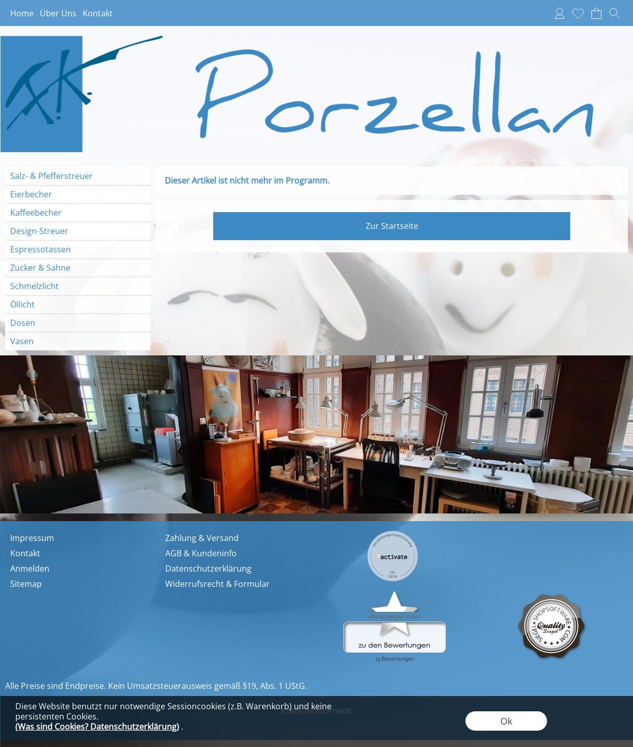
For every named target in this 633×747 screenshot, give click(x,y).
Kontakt (98, 13)
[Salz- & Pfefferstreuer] (77, 176)
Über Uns (58, 13)
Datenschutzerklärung (208, 568)
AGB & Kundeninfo (201, 553)
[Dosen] (77, 323)
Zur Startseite (392, 225)
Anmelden (29, 568)
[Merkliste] (578, 13)
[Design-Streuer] (77, 231)
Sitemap (26, 583)
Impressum (32, 538)
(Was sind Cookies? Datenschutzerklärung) (97, 726)
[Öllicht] (77, 304)
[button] (614, 13)
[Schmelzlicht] (77, 286)
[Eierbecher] (77, 194)
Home (22, 13)
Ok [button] (506, 721)
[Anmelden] (559, 13)
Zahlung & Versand (202, 538)
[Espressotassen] (77, 249)
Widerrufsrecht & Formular (217, 583)
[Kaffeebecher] (77, 212)
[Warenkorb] (596, 13)
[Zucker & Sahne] (77, 268)
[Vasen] (77, 341)
